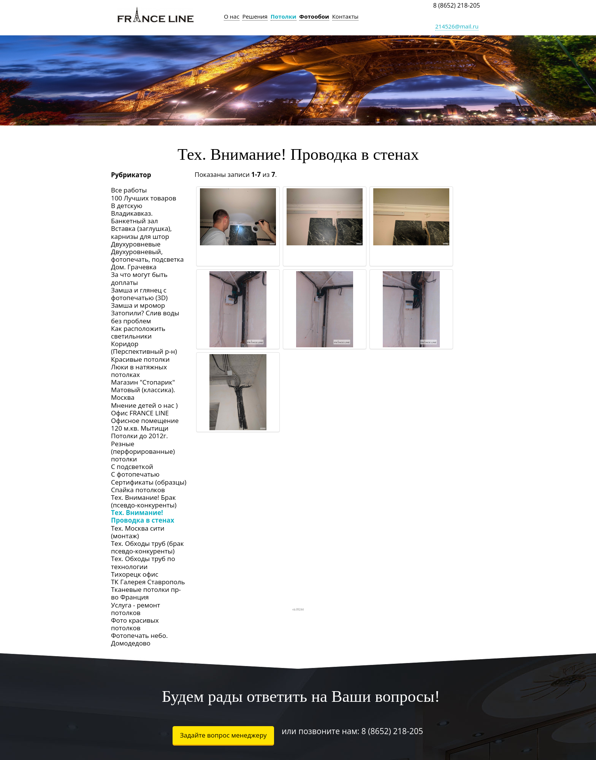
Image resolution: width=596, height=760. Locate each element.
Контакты (345, 16)
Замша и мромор (138, 305)
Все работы (129, 190)
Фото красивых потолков (135, 624)
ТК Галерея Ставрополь (148, 581)
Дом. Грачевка (134, 266)
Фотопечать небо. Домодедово (139, 639)
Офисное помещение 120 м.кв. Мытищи (145, 424)
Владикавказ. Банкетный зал (134, 217)
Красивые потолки (140, 359)
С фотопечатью (135, 474)
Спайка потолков (138, 489)
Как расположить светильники (138, 332)
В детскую (126, 205)
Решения (255, 16)
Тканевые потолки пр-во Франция (146, 593)
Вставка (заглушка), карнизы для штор (141, 232)
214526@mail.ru (457, 26)
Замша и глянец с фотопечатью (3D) (139, 294)
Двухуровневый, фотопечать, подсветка (147, 255)
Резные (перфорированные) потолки (143, 451)
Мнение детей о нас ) (144, 405)
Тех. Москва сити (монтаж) (138, 532)
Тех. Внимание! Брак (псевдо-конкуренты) (143, 501)
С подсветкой (132, 466)
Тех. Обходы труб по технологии (143, 562)
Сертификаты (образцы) (148, 482)
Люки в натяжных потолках (139, 371)
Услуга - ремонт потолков (135, 609)
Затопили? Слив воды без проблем (145, 316)
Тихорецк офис (134, 574)
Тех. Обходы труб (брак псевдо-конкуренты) (147, 547)
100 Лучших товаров (143, 198)
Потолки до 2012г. (139, 435)
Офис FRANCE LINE (140, 413)
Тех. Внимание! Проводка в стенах (142, 516)
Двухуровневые (135, 244)
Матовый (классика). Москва (143, 393)
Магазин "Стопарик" (143, 382)
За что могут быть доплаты (139, 278)
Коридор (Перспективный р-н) (144, 347)
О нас (231, 16)
